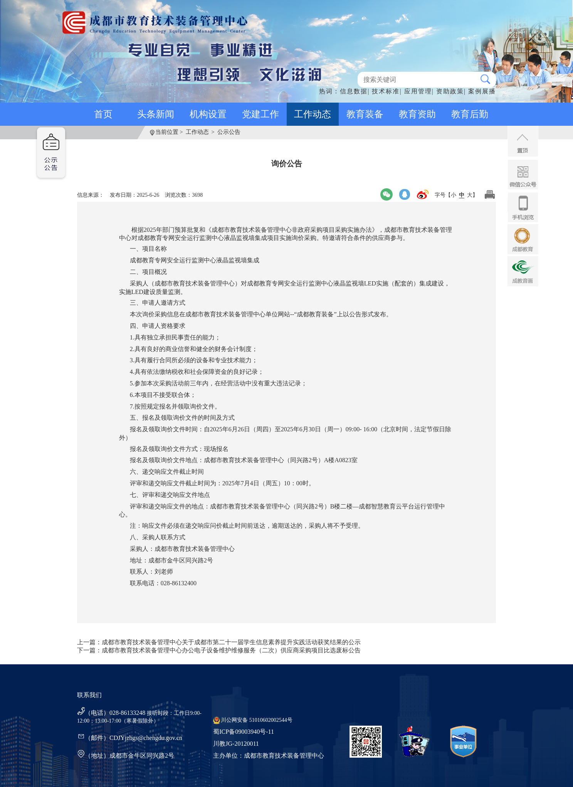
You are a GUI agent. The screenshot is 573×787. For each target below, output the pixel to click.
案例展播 (482, 91)
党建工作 (260, 114)
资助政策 (450, 91)
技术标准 (386, 91)
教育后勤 (469, 114)
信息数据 (354, 91)
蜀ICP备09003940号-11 (243, 731)
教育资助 (417, 114)
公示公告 (228, 132)
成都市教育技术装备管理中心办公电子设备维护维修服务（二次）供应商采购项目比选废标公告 (231, 650)
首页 (103, 114)
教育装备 (364, 114)
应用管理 (418, 91)
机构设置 (208, 114)
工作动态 (312, 114)
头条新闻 (155, 114)
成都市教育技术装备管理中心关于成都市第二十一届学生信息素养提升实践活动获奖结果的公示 (231, 642)
